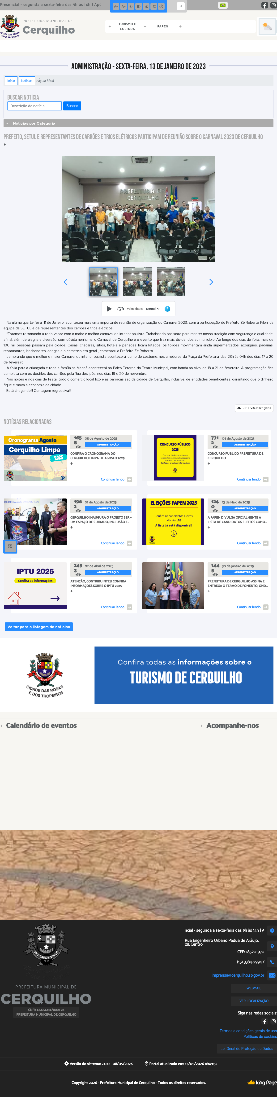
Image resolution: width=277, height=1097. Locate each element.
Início (11, 80)
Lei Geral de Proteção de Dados (247, 1048)
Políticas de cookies (260, 1036)
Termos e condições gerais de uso (248, 1031)
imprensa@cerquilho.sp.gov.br (238, 975)
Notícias (27, 80)
